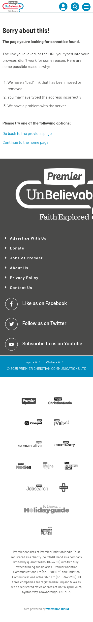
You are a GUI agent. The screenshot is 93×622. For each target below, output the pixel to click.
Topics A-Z (32, 362)
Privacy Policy (24, 277)
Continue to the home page (25, 142)
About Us (19, 268)
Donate (17, 248)
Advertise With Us (28, 238)
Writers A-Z (54, 362)
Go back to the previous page (27, 133)
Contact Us (21, 287)
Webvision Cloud (57, 609)
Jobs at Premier (26, 258)
